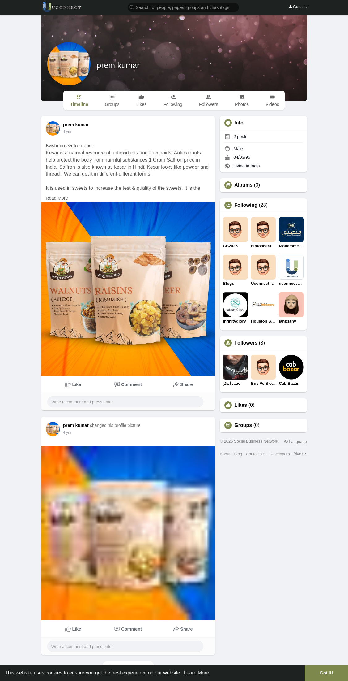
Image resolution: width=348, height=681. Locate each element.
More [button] (300, 453)
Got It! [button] (326, 672)
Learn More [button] (196, 672)
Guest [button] (298, 6)
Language (295, 442)
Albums (243, 185)
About (225, 454)
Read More (57, 198)
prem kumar (118, 65)
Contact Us (256, 454)
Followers (245, 342)
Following (245, 205)
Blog (238, 454)
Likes (240, 405)
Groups (243, 425)
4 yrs (67, 132)
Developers (279, 454)
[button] (183, 7)
